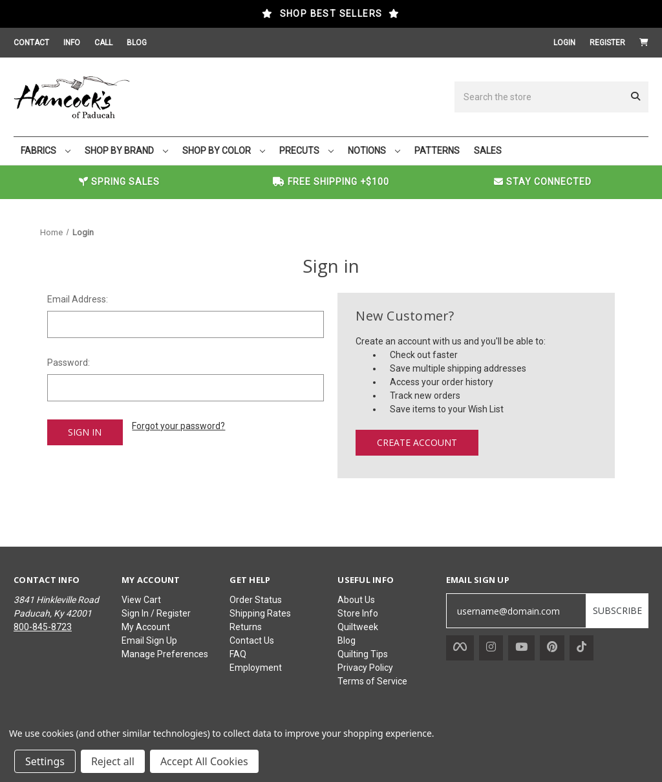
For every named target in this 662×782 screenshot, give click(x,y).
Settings (45, 761)
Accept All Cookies (204, 761)
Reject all (112, 761)
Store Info (357, 613)
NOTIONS (374, 150)
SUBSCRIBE (617, 610)
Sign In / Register (156, 613)
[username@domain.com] (516, 610)
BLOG (137, 42)
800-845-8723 (43, 627)
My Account (146, 627)
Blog (346, 640)
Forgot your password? (178, 426)
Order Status (256, 600)
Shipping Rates (260, 613)
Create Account (417, 442)
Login (564, 42)
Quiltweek (357, 627)
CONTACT (31, 42)
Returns (246, 627)
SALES (488, 150)
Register (607, 42)
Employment (256, 667)
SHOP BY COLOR (223, 150)
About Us (356, 600)
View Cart (141, 600)
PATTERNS (437, 150)
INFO (71, 42)
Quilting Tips (362, 654)
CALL (103, 42)
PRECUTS (306, 150)
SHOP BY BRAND (126, 150)
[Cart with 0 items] (644, 43)
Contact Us (252, 640)
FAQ (238, 654)
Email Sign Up (149, 640)
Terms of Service (372, 681)
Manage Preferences (165, 654)
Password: (68, 362)
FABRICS (45, 150)
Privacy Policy (365, 667)
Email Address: (77, 299)
